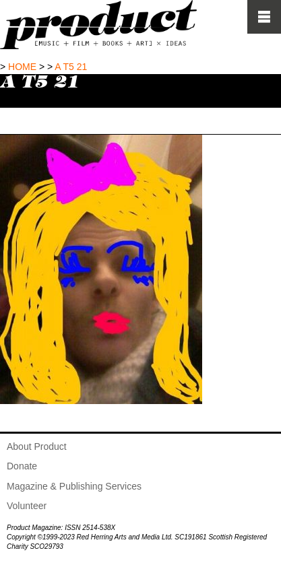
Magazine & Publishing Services (74, 486)
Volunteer (26, 505)
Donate (22, 466)
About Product (37, 446)
